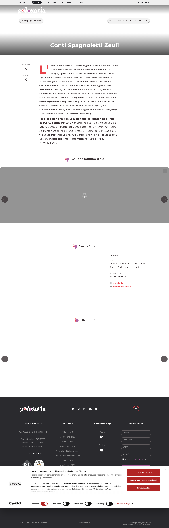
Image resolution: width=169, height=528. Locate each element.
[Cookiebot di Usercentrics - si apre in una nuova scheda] (15, 523)
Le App (80, 2)
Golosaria (36, 2)
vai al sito (118, 283)
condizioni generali (138, 459)
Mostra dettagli (123, 523)
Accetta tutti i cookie (143, 492)
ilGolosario (23, 2)
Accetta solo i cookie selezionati (143, 500)
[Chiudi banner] (165, 489)
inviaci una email (122, 286)
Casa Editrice (51, 2)
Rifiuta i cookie (143, 507)
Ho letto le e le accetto (135, 460)
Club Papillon (67, 2)
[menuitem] (67, 432)
